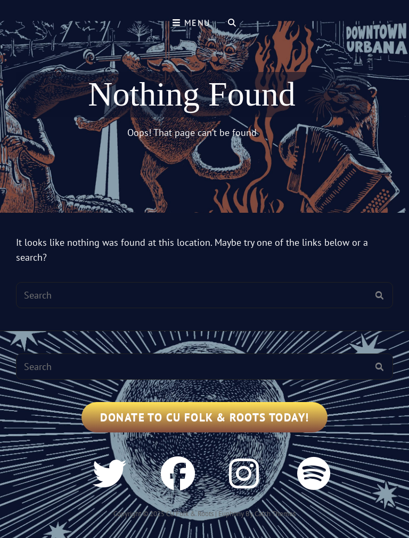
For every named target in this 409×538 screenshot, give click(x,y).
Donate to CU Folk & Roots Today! (204, 417)
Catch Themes (275, 513)
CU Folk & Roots (190, 513)
